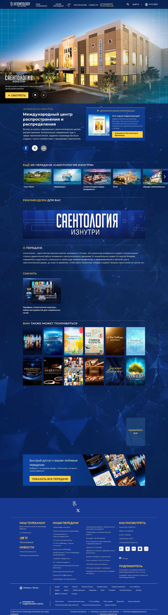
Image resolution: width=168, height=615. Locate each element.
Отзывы (125, 556)
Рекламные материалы (29, 553)
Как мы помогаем (134, 599)
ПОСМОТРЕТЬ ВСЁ (136, 431)
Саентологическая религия (91, 602)
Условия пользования (78, 609)
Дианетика (120, 599)
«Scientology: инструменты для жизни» (98, 531)
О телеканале (25, 530)
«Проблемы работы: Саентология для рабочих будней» (100, 526)
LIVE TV (69, 5)
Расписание (26, 540)
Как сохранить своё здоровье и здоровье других (98, 540)
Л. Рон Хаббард (94, 599)
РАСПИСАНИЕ (80, 5)
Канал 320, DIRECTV (127, 525)
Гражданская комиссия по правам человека (100, 570)
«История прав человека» (97, 562)
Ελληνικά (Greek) (87, 584)
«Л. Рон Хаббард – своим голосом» (63, 542)
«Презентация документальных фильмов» (66, 564)
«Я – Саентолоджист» (61, 560)
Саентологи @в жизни (62, 573)
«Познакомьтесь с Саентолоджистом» (61, 533)
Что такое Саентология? (126, 116)
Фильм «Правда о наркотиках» (98, 554)
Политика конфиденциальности (134, 609)
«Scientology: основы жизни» (64, 577)
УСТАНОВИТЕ (107, 5)
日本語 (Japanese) (79, 588)
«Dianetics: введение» (61, 556)
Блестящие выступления (63, 569)
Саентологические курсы (76, 599)
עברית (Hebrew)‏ (135, 584)
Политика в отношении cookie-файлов (105, 609)
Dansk (66, 584)
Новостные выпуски (28, 549)
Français (74, 591)
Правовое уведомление (108, 612)
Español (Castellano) (118, 584)
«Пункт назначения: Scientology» (66, 529)
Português (112, 588)
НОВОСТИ (93, 5)
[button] (165, 176)
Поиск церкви (108, 599)
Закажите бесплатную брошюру (126, 134)
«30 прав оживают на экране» (98, 566)
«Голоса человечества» (62, 538)
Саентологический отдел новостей (66, 602)
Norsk (102, 588)
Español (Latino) (102, 584)
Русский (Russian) (126, 588)
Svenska (138, 588)
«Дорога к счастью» (94, 545)
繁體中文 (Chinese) (61, 591)
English (57, 584)
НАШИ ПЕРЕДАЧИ (58, 5)
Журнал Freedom (110, 602)
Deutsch (74, 584)
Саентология (59, 599)
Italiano (66, 588)
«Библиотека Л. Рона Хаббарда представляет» (66, 551)
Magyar (57, 588)
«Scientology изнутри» (61, 525)
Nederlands (92, 588)
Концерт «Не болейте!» (96, 536)
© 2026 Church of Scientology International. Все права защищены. (29, 610)
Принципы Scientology (62, 547)
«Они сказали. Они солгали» (98, 558)
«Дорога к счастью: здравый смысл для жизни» (100, 549)
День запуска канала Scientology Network (33, 525)
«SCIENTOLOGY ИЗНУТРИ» (38, 109)
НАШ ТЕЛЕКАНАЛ (41, 5)
